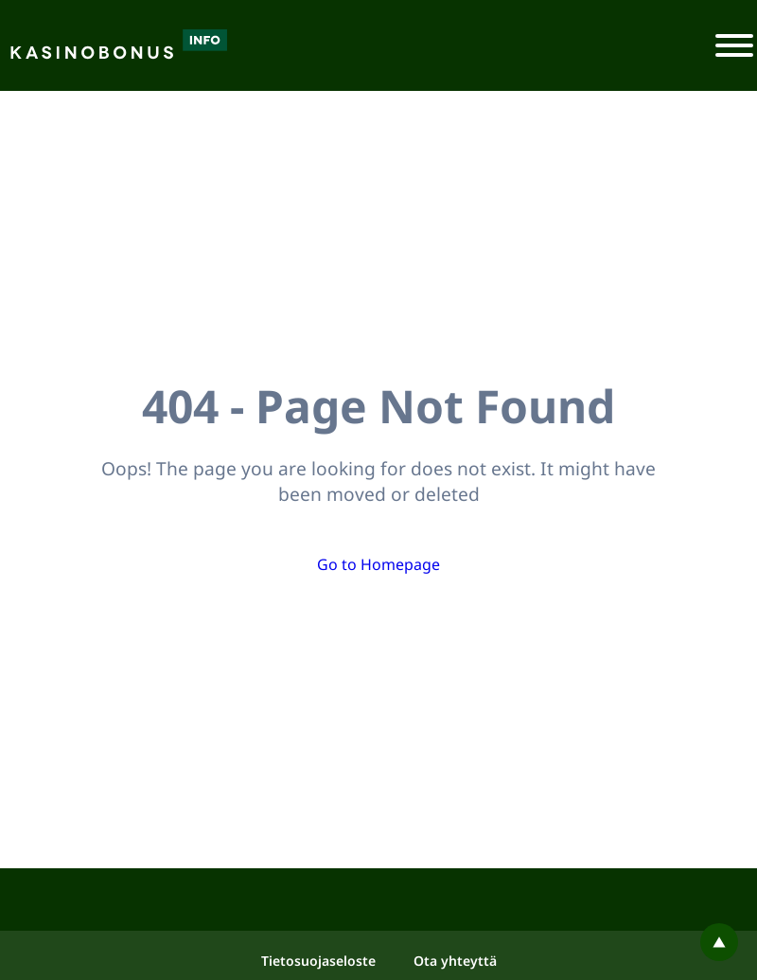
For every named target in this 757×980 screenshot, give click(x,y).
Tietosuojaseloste (318, 961)
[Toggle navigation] (734, 45)
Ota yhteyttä (455, 961)
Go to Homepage (378, 564)
